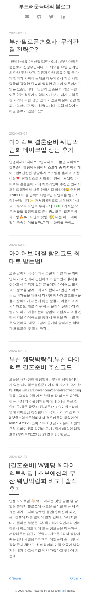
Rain (63, 590)
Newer (15, 578)
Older (75, 578)
